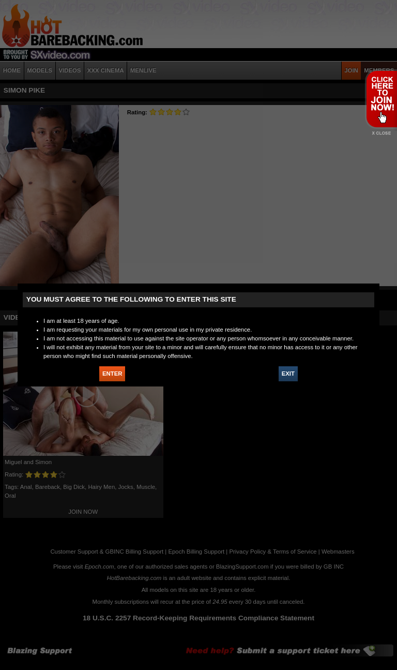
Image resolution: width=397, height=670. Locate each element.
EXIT (288, 373)
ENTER (112, 373)
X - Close (380, 133)
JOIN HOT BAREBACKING (380, 98)
